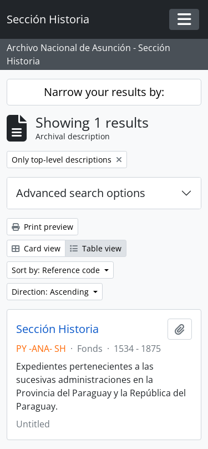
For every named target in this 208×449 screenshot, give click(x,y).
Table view (95, 248)
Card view (36, 248)
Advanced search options (80, 192)
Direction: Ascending (51, 291)
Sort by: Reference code (57, 270)
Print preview (42, 226)
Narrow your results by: (104, 91)
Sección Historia (57, 329)
